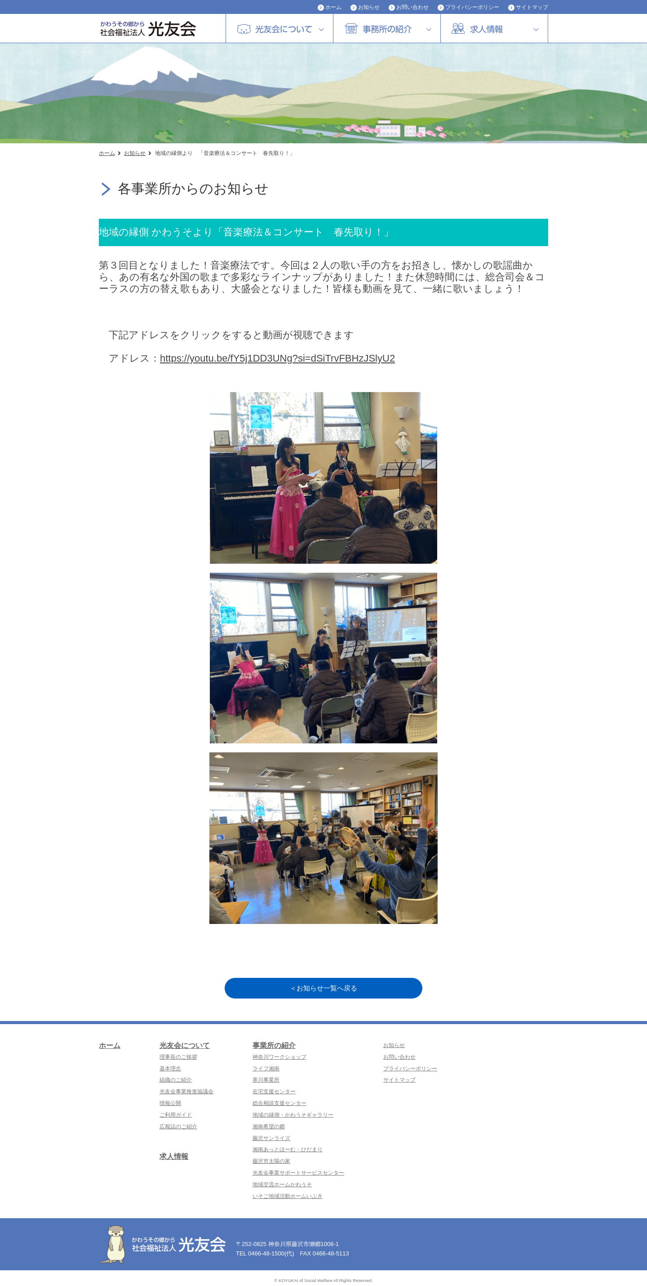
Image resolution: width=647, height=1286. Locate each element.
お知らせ (369, 7)
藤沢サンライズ (271, 1138)
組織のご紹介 (176, 1080)
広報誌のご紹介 (178, 1126)
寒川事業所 (266, 1080)
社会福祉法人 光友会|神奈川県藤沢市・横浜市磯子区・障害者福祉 (157, 28)
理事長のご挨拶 (178, 1057)
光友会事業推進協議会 (186, 1091)
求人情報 (174, 1156)
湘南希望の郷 (269, 1126)
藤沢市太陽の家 (271, 1161)
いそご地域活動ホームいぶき (288, 1196)
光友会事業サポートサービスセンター (298, 1173)
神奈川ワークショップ (279, 1057)
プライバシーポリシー (472, 7)
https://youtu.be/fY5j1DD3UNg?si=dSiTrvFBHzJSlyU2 (277, 358)
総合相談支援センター (279, 1103)
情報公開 (170, 1103)
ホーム (333, 7)
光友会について (185, 1045)
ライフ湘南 (266, 1068)
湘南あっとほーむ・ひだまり (288, 1149)
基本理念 (170, 1068)
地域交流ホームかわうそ (282, 1184)
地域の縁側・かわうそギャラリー (293, 1115)
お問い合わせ (412, 7)
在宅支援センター (274, 1091)
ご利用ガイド (176, 1115)
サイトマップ (532, 7)
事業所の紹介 (274, 1045)
